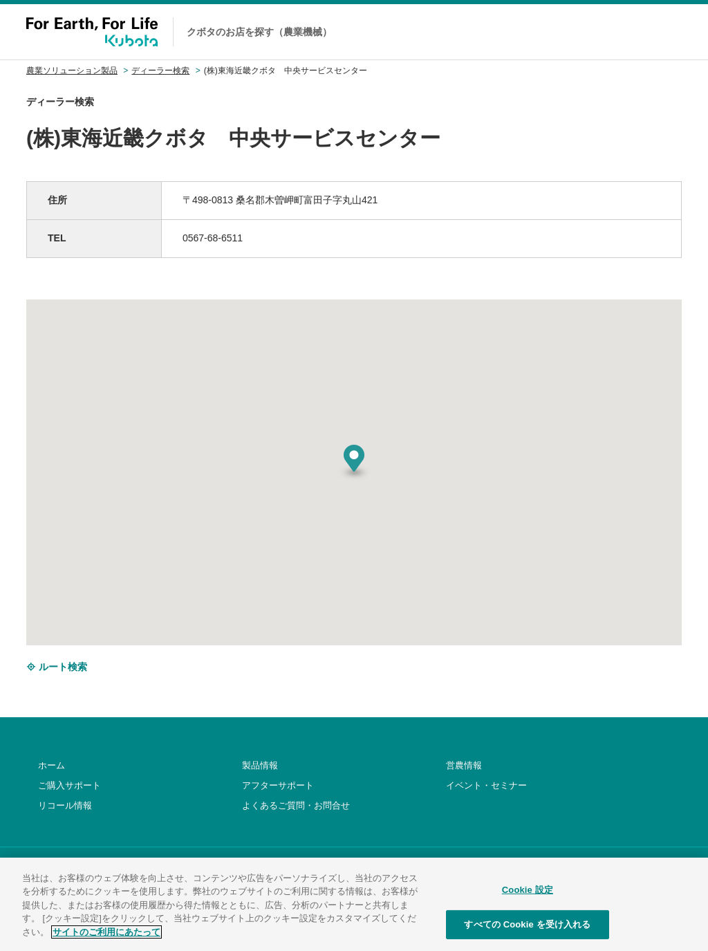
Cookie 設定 (527, 904)
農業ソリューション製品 (72, 70)
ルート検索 (56, 666)
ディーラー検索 (160, 70)
